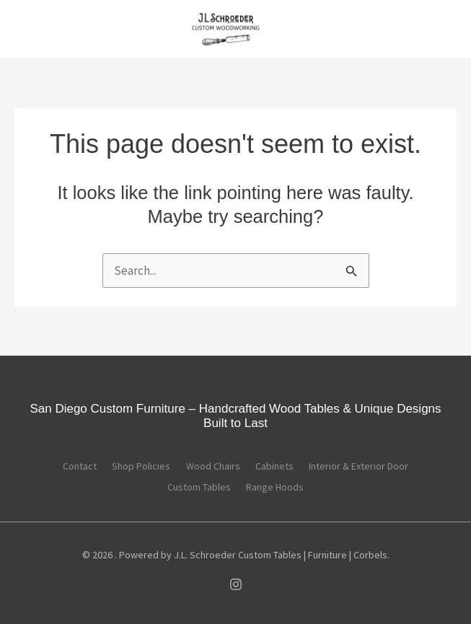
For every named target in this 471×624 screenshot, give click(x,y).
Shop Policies (134, 466)
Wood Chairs (213, 466)
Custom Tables (195, 485)
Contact (65, 466)
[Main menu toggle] (32, 30)
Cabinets (282, 466)
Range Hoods (279, 485)
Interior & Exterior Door (374, 466)
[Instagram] (235, 582)
